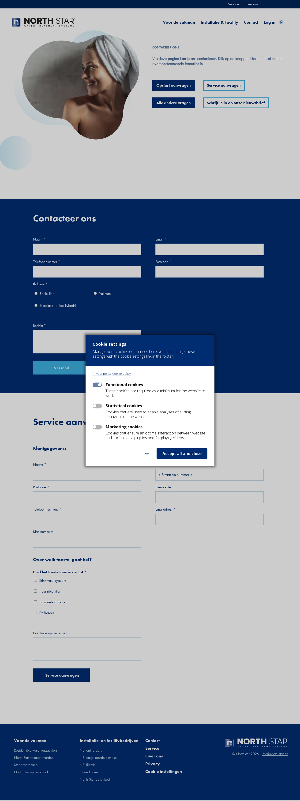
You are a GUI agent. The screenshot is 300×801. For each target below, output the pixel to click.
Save (146, 454)
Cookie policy (121, 373)
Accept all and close (182, 453)
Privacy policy (102, 373)
